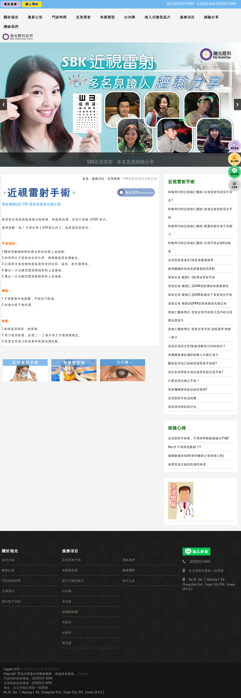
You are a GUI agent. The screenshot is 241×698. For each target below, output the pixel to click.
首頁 (85, 178)
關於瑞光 (11, 16)
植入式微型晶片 (158, 16)
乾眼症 (67, 622)
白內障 (129, 16)
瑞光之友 (128, 580)
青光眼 (67, 643)
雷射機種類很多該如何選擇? (188, 389)
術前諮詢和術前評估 (182, 406)
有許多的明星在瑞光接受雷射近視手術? (195, 372)
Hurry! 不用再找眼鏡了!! (184, 447)
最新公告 (35, 16)
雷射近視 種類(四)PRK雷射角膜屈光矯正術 (197, 303)
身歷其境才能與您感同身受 (187, 464)
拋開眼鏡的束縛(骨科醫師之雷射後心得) (196, 455)
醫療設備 (8, 570)
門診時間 (59, 16)
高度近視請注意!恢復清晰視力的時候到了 (197, 346)
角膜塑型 (107, 16)
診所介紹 (8, 559)
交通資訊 (8, 591)
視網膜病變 (70, 611)
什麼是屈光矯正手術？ (184, 380)
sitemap (82, 673)
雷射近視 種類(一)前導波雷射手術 (191, 277)
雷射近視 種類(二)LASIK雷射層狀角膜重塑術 (198, 286)
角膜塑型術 (70, 570)
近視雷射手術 (71, 559)
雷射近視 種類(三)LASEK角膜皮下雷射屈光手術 (200, 294)
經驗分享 (211, 16)
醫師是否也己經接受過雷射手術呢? (192, 363)
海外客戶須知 (11, 601)
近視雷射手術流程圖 (182, 398)
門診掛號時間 (11, 580)
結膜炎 (67, 632)
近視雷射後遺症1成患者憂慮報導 (191, 260)
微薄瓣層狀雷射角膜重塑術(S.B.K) (191, 268)
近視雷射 (83, 16)
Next (237, 104)
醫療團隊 (128, 570)
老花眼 (67, 601)
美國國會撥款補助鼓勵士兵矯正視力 (193, 354)
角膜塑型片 (52, 669)
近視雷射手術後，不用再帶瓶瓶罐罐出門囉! (198, 438)
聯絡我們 (11, 26)
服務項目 (187, 16)
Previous (3, 104)
